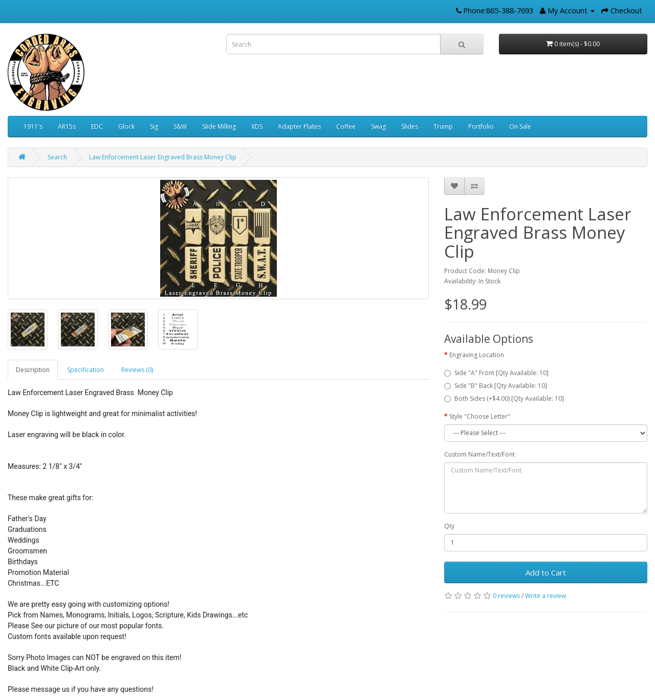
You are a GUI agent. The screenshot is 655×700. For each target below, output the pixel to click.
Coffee (346, 126)
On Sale (520, 126)
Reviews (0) (137, 369)
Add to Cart (546, 572)
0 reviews (506, 595)
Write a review (545, 595)
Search (57, 157)
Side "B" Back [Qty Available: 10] (495, 385)
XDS (257, 126)
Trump (443, 126)
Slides (409, 126)
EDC (97, 126)
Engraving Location (476, 355)
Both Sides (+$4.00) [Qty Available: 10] (504, 398)
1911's (33, 126)
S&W (180, 126)
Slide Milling (219, 126)
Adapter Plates (299, 126)
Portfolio (481, 126)
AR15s (67, 126)
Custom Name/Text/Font (479, 454)
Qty (449, 526)
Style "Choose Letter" (479, 416)
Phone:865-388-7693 (498, 10)
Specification (85, 369)
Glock (126, 126)
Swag (378, 126)
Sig (154, 126)
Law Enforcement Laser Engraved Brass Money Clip (162, 157)
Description (33, 369)
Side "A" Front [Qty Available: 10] (496, 372)
